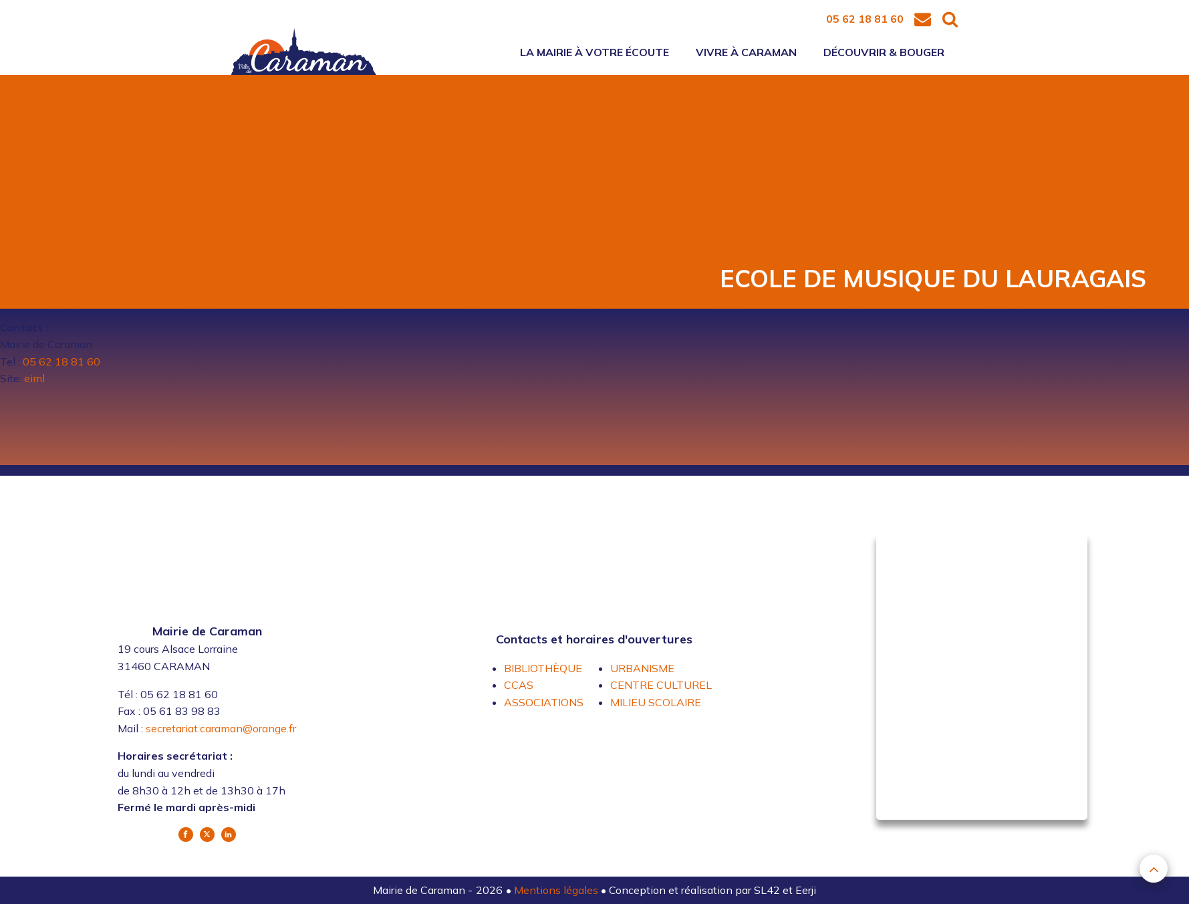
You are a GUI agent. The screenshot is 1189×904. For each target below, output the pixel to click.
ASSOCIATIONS (543, 702)
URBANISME (642, 668)
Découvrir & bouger (883, 52)
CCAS (518, 685)
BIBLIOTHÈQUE (543, 668)
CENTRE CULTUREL (661, 685)
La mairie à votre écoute (594, 52)
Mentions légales (557, 890)
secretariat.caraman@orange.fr (221, 728)
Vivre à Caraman (746, 52)
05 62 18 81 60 (60, 361)
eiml (34, 378)
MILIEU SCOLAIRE (655, 702)
